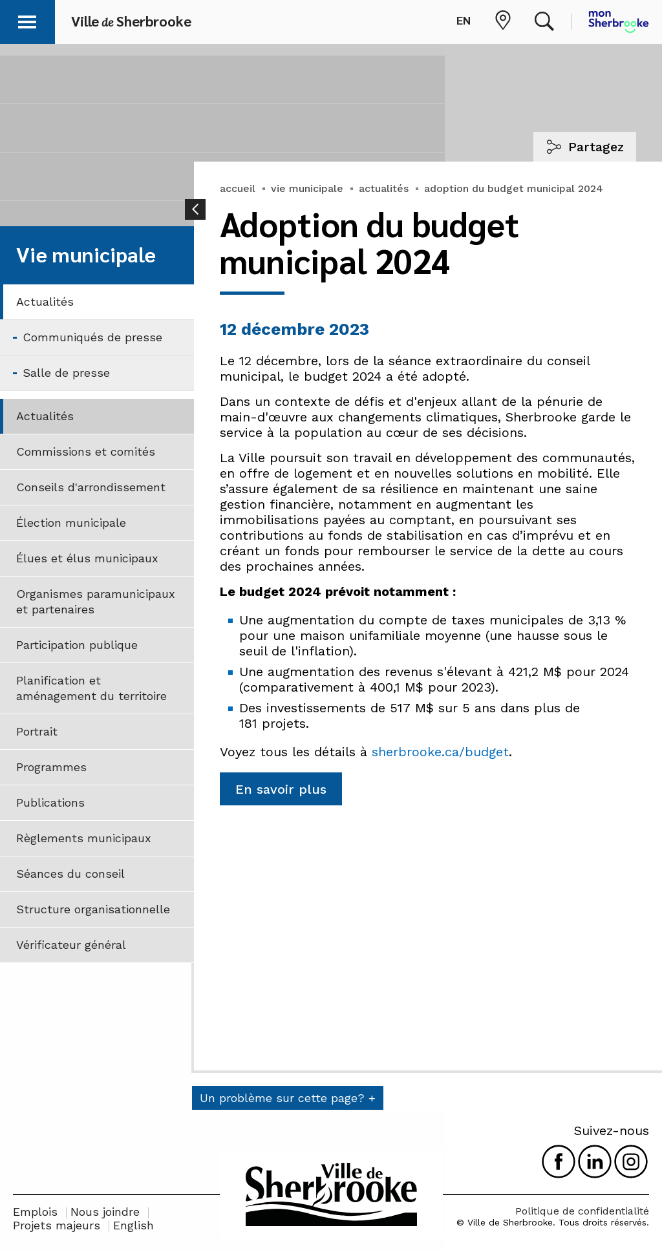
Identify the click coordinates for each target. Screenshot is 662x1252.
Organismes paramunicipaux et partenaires (95, 601)
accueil (237, 188)
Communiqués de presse (92, 337)
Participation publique (77, 645)
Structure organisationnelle (93, 909)
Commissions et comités (85, 451)
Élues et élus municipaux (87, 558)
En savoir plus (280, 789)
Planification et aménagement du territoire (91, 688)
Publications (50, 802)
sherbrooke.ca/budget (440, 751)
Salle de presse (66, 372)
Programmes (51, 767)
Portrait (37, 731)
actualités (384, 188)
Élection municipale (71, 522)
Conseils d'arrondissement (91, 487)
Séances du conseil (70, 873)
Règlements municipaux (83, 838)
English (133, 1225)
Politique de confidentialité (582, 1211)
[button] (27, 20)
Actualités (45, 301)
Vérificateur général (71, 944)
